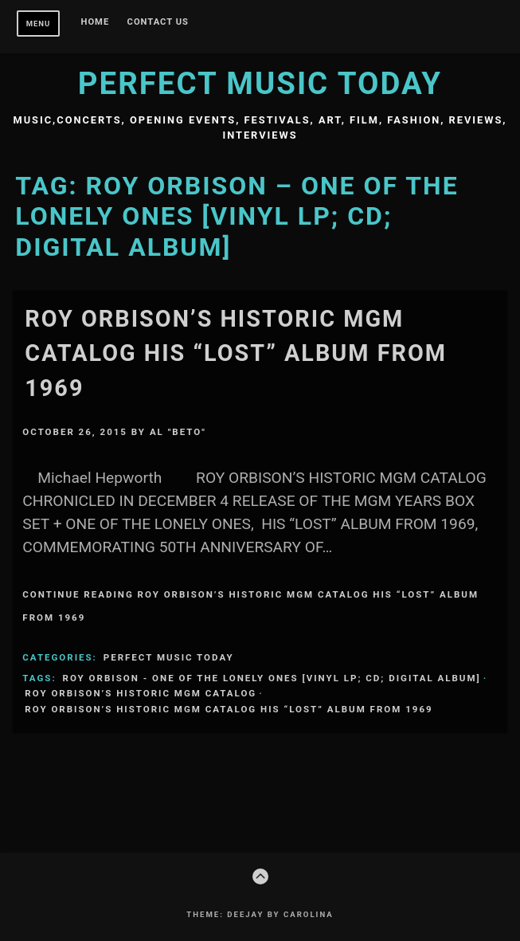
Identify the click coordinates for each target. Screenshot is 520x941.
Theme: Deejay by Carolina (259, 914)
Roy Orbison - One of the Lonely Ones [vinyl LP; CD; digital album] (272, 678)
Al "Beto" (178, 431)
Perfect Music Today (260, 83)
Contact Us (158, 22)
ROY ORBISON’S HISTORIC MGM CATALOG (140, 693)
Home (95, 22)
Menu (38, 23)
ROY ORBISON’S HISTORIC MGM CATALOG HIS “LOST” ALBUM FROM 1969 (236, 353)
